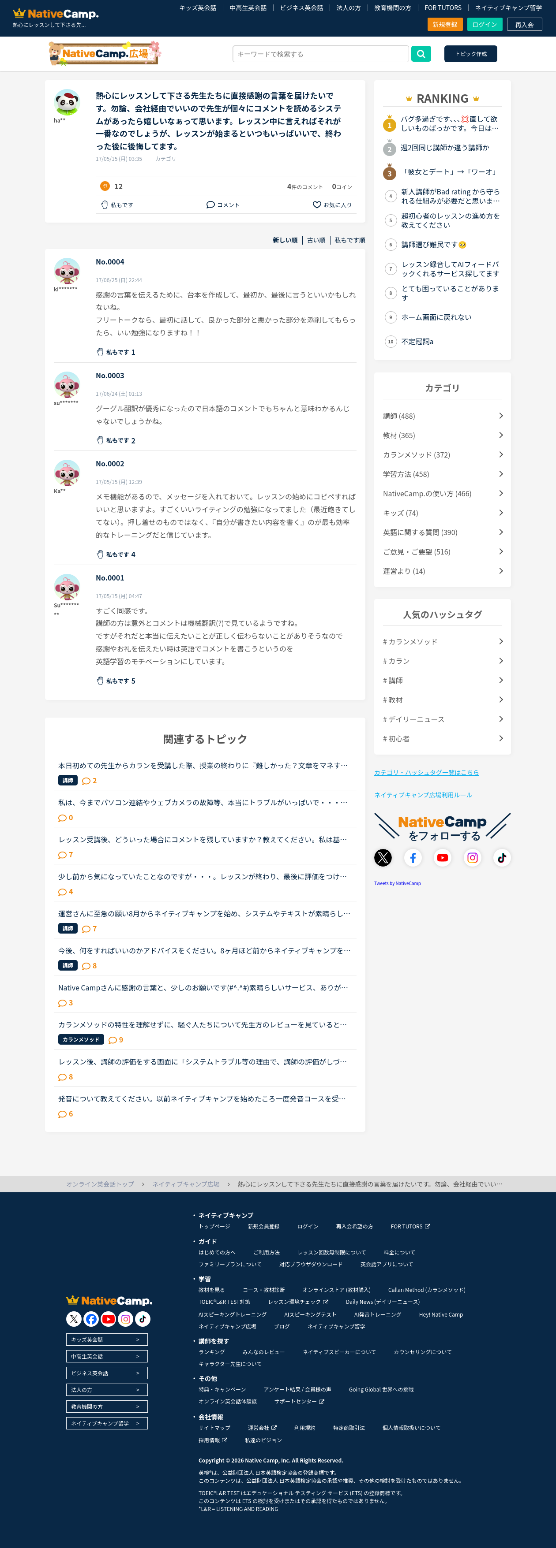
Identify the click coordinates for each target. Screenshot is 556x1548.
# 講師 (392, 680)
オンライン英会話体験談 (228, 1401)
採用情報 (213, 1440)
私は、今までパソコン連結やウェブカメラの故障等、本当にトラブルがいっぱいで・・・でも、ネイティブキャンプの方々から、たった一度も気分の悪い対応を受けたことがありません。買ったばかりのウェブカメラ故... (203, 802)
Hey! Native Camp (441, 1314)
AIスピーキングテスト (310, 1314)
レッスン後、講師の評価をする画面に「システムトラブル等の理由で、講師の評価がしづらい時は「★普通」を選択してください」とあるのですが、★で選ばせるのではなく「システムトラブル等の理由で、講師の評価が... (202, 1061)
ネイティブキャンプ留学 (508, 7)
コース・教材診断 (264, 1289)
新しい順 (285, 240)
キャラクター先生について (230, 1363)
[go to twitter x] (74, 1319)
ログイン (485, 24)
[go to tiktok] (142, 1319)
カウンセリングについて (423, 1351)
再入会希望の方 (354, 1226)
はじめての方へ (217, 1252)
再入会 (524, 24)
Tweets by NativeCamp (397, 883)
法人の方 (348, 7)
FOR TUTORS (443, 7)
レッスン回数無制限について (331, 1252)
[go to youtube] (108, 1319)
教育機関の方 (392, 7)
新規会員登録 (264, 1226)
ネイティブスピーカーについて (339, 1351)
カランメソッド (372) (417, 454)
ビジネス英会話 (301, 7)
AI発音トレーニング (378, 1314)
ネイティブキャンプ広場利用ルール (423, 794)
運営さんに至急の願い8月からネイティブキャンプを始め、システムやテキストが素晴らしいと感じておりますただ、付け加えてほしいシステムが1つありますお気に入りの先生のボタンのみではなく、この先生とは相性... (204, 913)
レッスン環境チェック (298, 1301)
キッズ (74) (400, 512)
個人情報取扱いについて (412, 1427)
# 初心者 (396, 738)
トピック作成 (471, 53)
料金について (400, 1252)
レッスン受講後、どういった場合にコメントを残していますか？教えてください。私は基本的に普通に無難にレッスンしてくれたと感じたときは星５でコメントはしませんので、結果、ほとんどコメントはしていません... (202, 839)
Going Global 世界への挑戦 (381, 1389)
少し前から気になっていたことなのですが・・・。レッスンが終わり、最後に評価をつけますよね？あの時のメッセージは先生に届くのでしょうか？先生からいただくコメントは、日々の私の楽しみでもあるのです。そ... (202, 876)
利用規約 (305, 1427)
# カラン (396, 660)
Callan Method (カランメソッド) (427, 1289)
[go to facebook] (91, 1319)
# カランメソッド (410, 641)
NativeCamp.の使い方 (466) (427, 493)
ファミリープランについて (230, 1264)
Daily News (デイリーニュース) (383, 1301)
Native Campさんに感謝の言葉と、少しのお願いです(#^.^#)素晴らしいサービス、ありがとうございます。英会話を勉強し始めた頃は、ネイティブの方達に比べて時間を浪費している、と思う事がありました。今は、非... (203, 987)
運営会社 (262, 1427)
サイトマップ (214, 1427)
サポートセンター (299, 1401)
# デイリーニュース (414, 719)
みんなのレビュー (264, 1351)
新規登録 (445, 24)
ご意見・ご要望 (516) (417, 551)
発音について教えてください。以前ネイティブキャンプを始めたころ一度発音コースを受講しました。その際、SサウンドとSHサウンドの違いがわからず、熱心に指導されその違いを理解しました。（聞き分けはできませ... (202, 1098)
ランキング (212, 1351)
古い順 (316, 240)
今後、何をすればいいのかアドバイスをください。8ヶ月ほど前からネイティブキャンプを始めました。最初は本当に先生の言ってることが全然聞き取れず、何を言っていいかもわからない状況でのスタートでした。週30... (204, 950)
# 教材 (392, 699)
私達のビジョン (263, 1440)
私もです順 (350, 240)
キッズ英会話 (197, 7)
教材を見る (212, 1289)
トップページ (214, 1226)
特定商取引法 (349, 1427)
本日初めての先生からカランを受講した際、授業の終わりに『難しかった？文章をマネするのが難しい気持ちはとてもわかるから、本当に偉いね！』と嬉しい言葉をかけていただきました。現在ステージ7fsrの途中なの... (203, 765)
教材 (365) (399, 435)
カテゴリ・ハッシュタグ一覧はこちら (426, 772)
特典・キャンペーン (222, 1389)
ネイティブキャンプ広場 (227, 1326)
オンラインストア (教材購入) (336, 1289)
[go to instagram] (125, 1319)
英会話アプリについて (387, 1264)
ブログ (282, 1326)
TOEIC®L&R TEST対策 (224, 1301)
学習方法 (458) (406, 474)
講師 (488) (399, 415)
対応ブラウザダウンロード (311, 1264)
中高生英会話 (248, 7)
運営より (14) (404, 571)
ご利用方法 (266, 1252)
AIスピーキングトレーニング (233, 1314)
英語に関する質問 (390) (420, 532)
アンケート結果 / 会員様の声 (297, 1389)
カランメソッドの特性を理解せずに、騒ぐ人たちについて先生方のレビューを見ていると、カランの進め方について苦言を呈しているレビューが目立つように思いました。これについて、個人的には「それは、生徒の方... (202, 1024)
